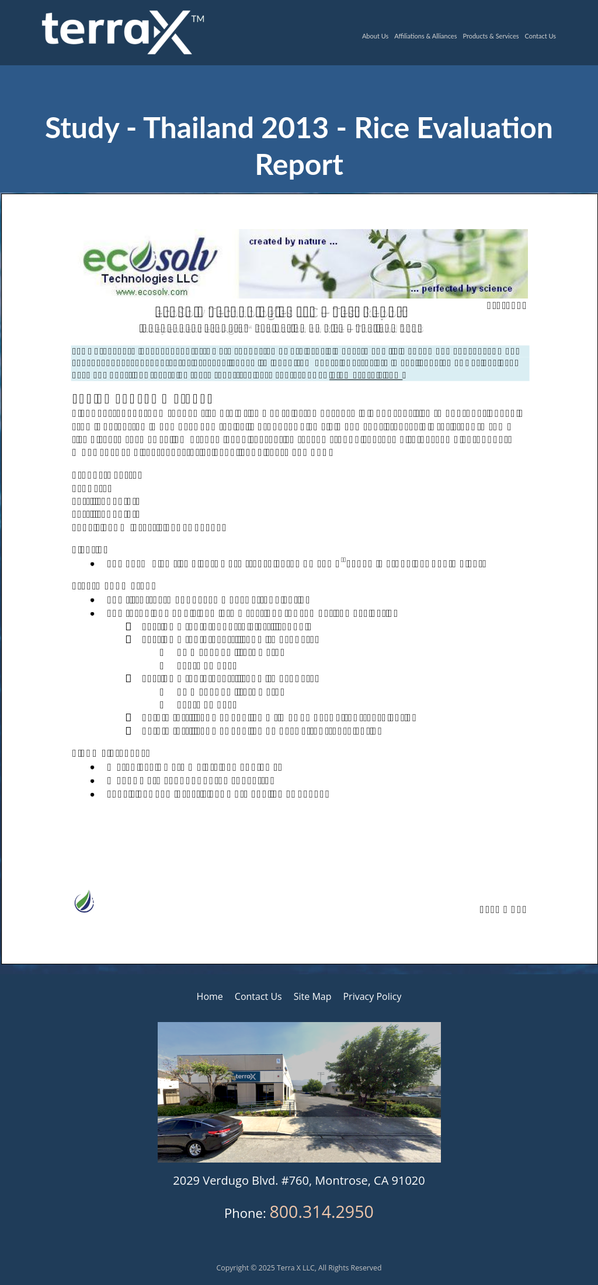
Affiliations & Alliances (425, 36)
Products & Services (491, 36)
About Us (375, 36)
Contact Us (540, 36)
